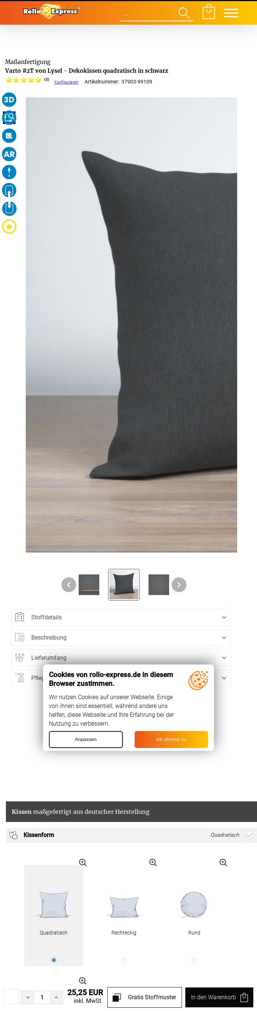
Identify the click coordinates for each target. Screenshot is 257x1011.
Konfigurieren (66, 82)
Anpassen (85, 739)
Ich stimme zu (171, 739)
